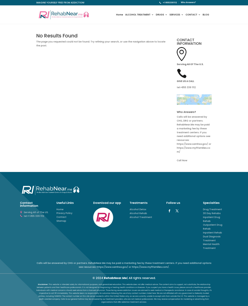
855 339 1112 (189, 87)
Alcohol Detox (138, 209)
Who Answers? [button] (186, 112)
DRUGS (160, 15)
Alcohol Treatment (141, 217)
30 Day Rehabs (212, 213)
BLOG (206, 15)
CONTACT (191, 15)
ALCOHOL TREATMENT (137, 15)
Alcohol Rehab (138, 213)
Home (119, 15)
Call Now (182, 160)
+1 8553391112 (170, 2)
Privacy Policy (64, 213)
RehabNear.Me (115, 278)
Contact (61, 217)
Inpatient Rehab (212, 232)
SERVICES (174, 15)
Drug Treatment (212, 209)
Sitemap (61, 221)
